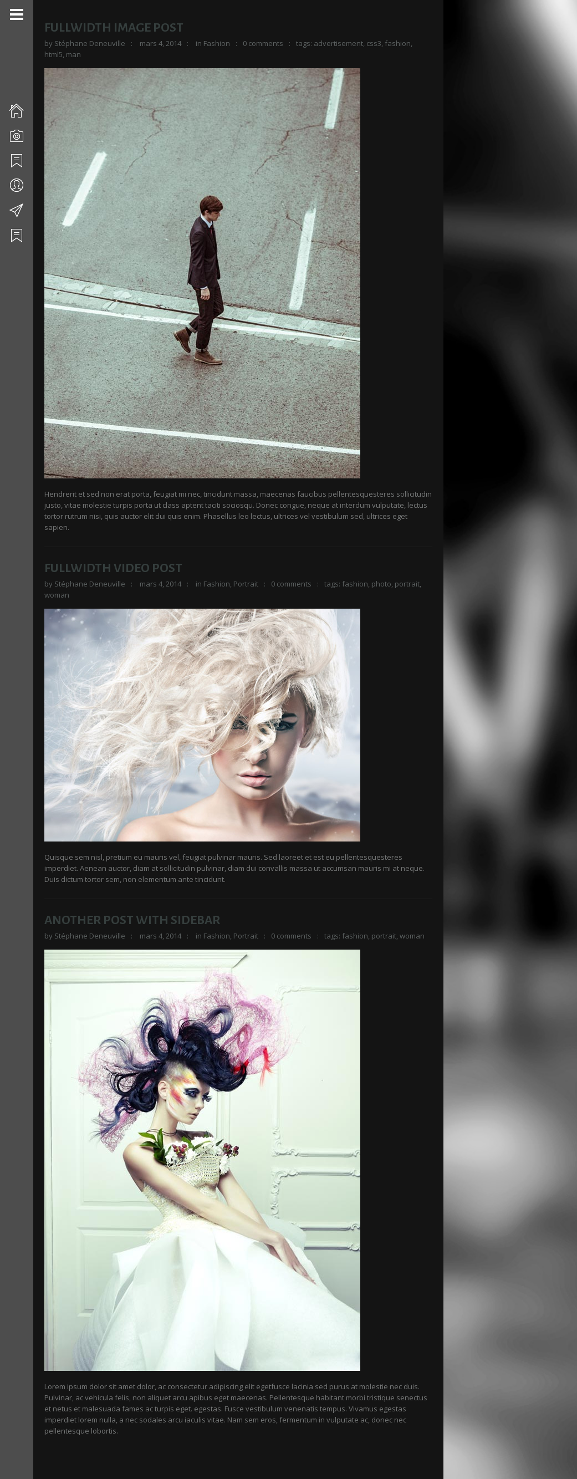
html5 (53, 54)
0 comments (263, 43)
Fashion (216, 43)
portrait (407, 584)
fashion (398, 43)
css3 (373, 43)
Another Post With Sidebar (132, 920)
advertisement (338, 43)
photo (381, 584)
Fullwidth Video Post (113, 568)
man (73, 54)
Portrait (245, 584)
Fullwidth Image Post (113, 27)
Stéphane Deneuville (89, 43)
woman (56, 595)
